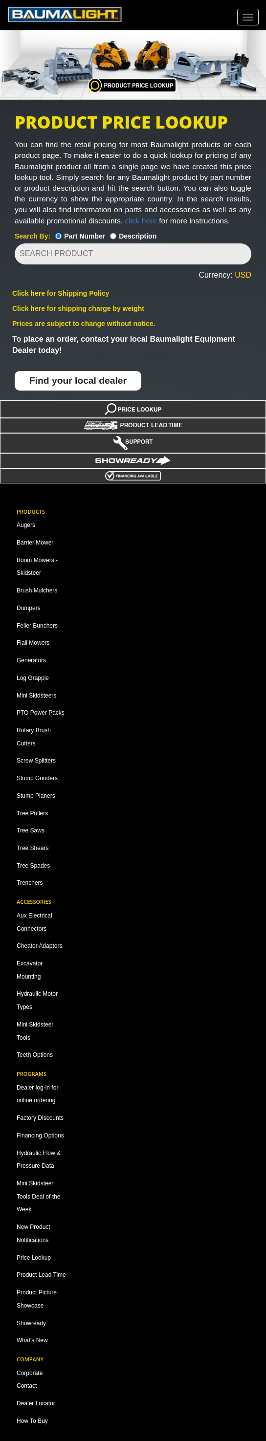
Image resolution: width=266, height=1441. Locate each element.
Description (137, 236)
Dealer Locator (36, 1403)
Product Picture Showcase (37, 1299)
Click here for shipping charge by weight (78, 308)
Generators (31, 660)
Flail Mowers (33, 642)
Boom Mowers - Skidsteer (37, 567)
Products (31, 511)
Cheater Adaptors (39, 945)
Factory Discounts (40, 1117)
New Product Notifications (33, 1233)
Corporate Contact (30, 1380)
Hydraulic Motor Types (37, 1000)
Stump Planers (36, 795)
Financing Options (40, 1135)
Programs (31, 1073)
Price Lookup (34, 1257)
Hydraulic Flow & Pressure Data (39, 1160)
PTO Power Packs (41, 712)
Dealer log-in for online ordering (37, 1094)
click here (141, 221)
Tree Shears (33, 848)
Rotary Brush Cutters (34, 737)
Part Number (84, 236)
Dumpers (29, 608)
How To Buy (32, 1421)
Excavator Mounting (30, 970)
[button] (136, 275)
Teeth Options (35, 1054)
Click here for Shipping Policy (60, 293)
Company (30, 1359)
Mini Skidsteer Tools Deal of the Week (38, 1196)
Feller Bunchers (37, 625)
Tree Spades (33, 865)
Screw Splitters (36, 760)
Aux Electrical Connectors (34, 922)
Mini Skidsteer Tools (35, 1031)
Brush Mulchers (37, 590)
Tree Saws (30, 830)
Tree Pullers (32, 813)
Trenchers (30, 882)
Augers (26, 525)
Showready (31, 1323)
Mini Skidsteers (36, 695)
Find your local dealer (78, 380)
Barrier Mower (35, 542)
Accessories (34, 901)
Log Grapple (33, 678)
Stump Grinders (37, 778)
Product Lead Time (41, 1274)
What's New (32, 1340)
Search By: (32, 236)
